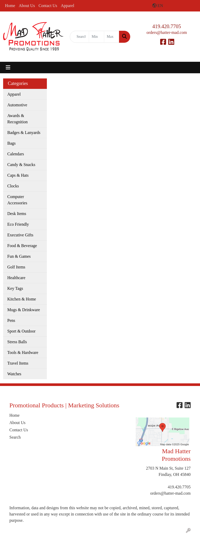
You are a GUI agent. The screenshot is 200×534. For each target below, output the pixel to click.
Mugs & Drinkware (23, 310)
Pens (11, 320)
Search (15, 437)
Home (10, 5)
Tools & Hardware (22, 352)
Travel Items (17, 363)
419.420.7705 (166, 26)
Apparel (67, 5)
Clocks (13, 186)
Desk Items (16, 213)
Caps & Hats (18, 175)
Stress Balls (17, 342)
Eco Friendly (18, 224)
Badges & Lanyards (23, 132)
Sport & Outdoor (21, 331)
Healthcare (16, 277)
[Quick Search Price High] (111, 37)
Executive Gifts (20, 235)
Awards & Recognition (17, 118)
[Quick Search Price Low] (96, 37)
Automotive (17, 105)
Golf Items (16, 267)
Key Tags (15, 288)
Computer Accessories (17, 199)
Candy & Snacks (21, 164)
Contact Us (48, 5)
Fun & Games (19, 256)
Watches (14, 374)
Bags (11, 143)
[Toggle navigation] (8, 67)
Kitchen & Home (21, 299)
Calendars (15, 154)
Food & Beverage (22, 245)
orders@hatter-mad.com (166, 32)
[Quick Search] (79, 37)
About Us (27, 5)
